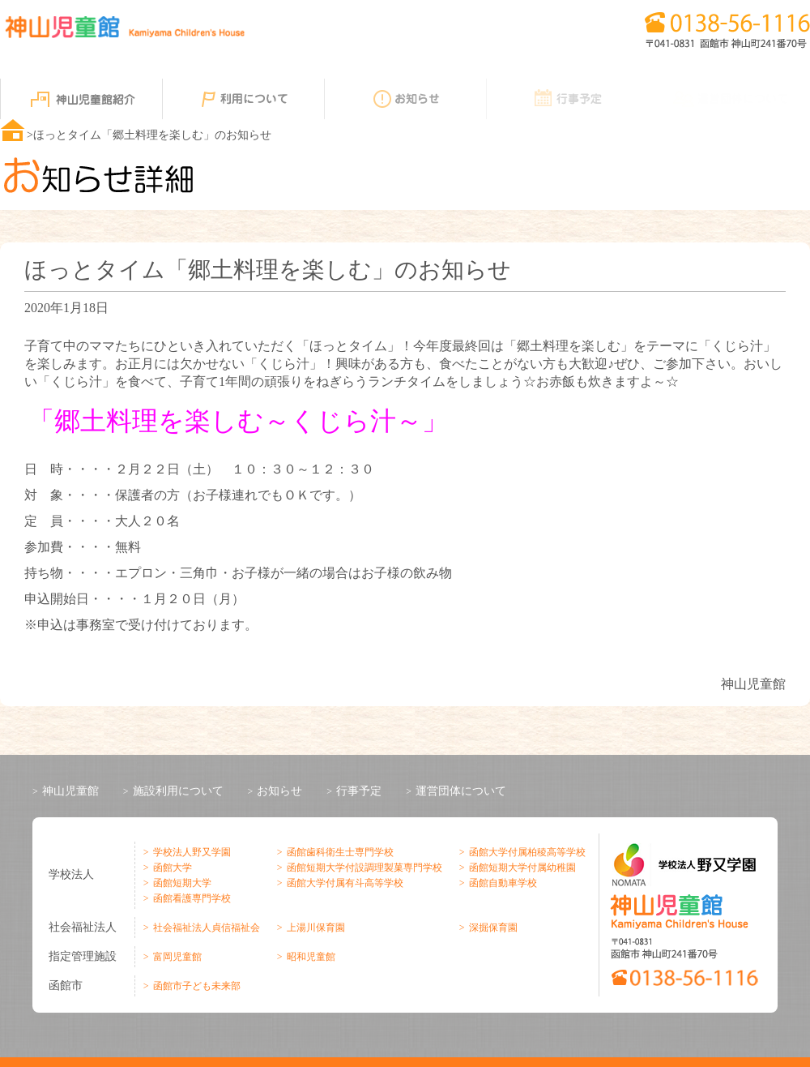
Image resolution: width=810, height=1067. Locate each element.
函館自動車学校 (501, 883)
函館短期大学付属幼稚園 (520, 867)
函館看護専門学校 (190, 898)
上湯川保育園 (314, 927)
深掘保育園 (491, 927)
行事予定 (567, 99)
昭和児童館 (309, 956)
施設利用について (178, 791)
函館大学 (170, 867)
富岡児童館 (175, 956)
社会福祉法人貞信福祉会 (204, 927)
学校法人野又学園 (190, 852)
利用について (243, 99)
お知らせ (405, 99)
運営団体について (461, 791)
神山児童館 (70, 791)
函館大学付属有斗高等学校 (343, 883)
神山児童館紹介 (81, 99)
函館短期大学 (180, 883)
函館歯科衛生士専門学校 (338, 852)
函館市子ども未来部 (195, 986)
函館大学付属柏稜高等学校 (525, 852)
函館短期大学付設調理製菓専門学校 (363, 867)
